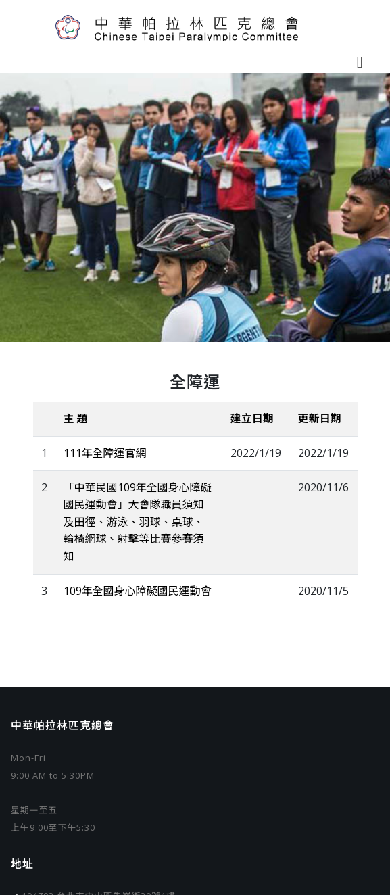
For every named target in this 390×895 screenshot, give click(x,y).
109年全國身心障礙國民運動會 (138, 590)
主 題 (76, 418)
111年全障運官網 (105, 452)
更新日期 (319, 418)
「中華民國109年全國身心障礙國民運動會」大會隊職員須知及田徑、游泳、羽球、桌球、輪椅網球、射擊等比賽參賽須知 (138, 522)
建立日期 (252, 418)
